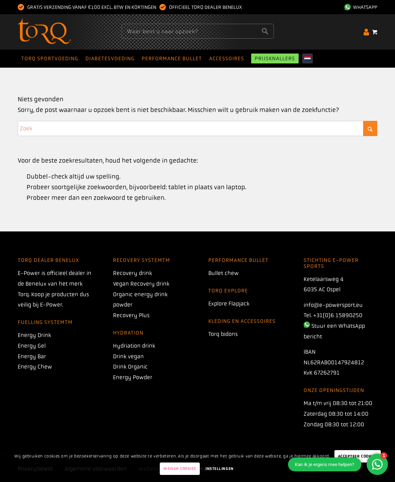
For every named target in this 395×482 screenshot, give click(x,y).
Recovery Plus (131, 315)
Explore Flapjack (228, 303)
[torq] (58, 32)
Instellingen (219, 468)
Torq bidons (223, 334)
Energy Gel (32, 345)
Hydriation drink (134, 345)
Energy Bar (32, 356)
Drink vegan (128, 356)
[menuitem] (359, 7)
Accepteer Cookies (357, 456)
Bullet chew (223, 273)
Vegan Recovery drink (141, 283)
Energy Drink (34, 335)
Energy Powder (132, 377)
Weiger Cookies (179, 468)
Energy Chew (35, 366)
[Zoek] (197, 128)
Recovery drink (132, 273)
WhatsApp (360, 7)
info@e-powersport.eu (333, 305)
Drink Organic (130, 366)
